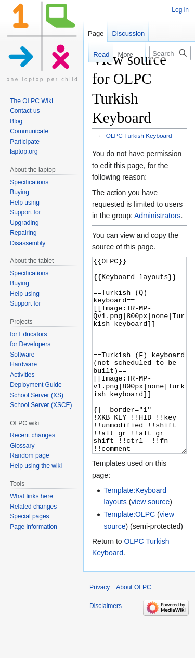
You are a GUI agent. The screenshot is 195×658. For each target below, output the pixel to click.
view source (150, 541)
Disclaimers (105, 645)
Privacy (99, 626)
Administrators (157, 215)
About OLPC (133, 626)
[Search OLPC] (170, 53)
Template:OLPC (129, 553)
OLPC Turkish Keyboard (139, 135)
